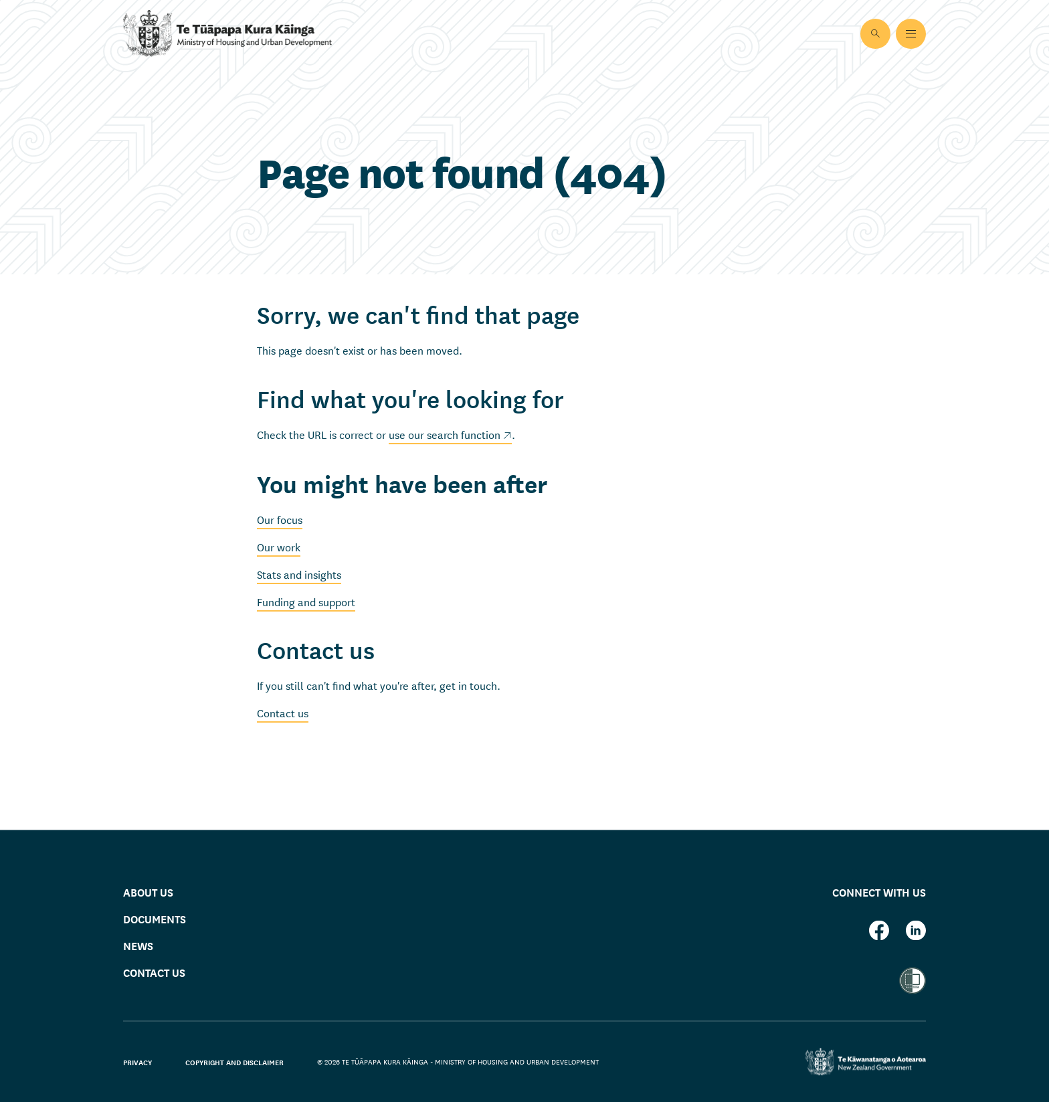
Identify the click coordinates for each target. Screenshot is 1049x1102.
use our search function (444, 434)
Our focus (279, 519)
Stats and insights (299, 573)
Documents (154, 919)
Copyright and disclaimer (234, 1062)
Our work (278, 546)
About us (148, 891)
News (138, 945)
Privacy (137, 1062)
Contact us (282, 712)
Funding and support (306, 601)
